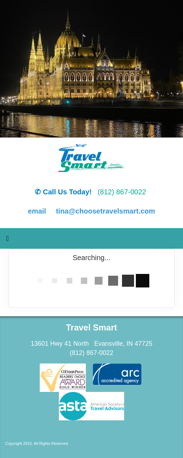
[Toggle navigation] (7, 240)
